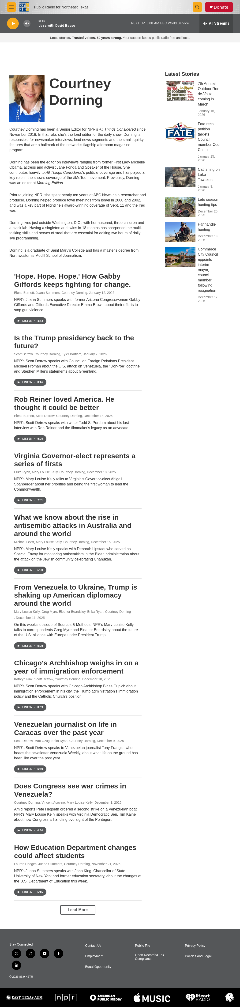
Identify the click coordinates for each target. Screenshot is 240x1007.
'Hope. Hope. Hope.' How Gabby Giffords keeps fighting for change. (72, 280)
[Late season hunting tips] (180, 207)
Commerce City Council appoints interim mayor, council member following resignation (208, 269)
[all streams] (216, 23)
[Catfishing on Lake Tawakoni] (180, 177)
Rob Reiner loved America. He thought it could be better (64, 403)
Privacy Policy (195, 945)
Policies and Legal (198, 956)
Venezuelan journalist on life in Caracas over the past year (65, 728)
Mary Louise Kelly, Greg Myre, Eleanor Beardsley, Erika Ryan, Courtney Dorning (72, 611)
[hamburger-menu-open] (11, 7)
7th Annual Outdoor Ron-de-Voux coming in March (209, 94)
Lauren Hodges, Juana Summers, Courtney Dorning (52, 864)
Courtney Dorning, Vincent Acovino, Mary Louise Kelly (53, 802)
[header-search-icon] (197, 7)
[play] (13, 23)
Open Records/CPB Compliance (149, 957)
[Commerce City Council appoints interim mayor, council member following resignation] (180, 257)
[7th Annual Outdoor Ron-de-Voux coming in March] (180, 91)
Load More (78, 910)
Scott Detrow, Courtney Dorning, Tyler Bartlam (47, 354)
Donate (221, 7)
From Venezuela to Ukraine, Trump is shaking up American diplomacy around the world (75, 595)
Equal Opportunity (98, 967)
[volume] (27, 23)
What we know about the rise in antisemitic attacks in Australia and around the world (72, 525)
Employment (94, 956)
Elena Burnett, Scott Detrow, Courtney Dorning (48, 416)
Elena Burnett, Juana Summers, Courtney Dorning (50, 293)
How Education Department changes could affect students (75, 851)
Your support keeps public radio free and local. (120, 38)
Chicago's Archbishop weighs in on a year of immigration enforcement (76, 667)
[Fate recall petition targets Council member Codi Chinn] (180, 131)
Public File (142, 945)
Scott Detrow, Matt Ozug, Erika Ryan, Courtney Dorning (54, 741)
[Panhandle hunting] (180, 232)
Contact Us (93, 945)
